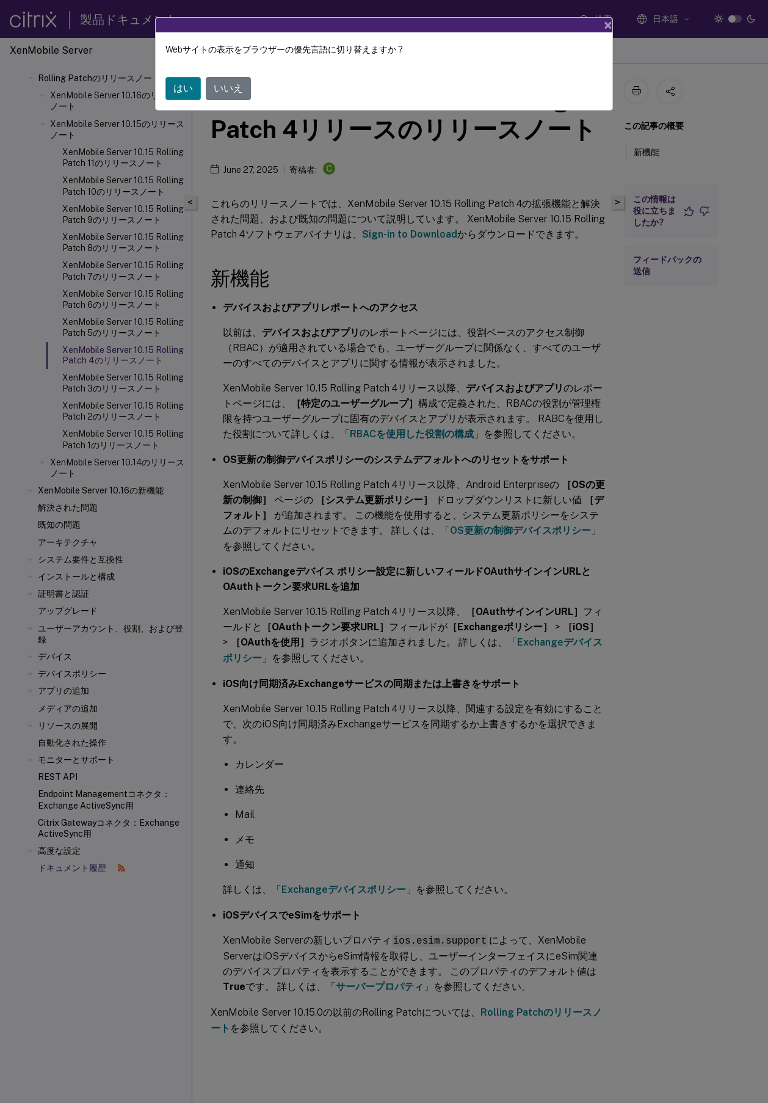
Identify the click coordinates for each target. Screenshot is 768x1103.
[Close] (608, 25)
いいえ (228, 88)
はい (183, 88)
